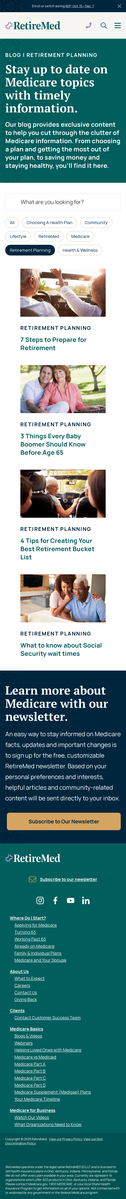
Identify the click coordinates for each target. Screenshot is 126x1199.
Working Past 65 (30, 939)
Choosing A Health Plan (50, 222)
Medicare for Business (32, 1110)
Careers (22, 985)
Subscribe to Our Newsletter (64, 821)
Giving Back (25, 999)
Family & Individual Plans (37, 953)
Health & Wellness (80, 250)
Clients (17, 1010)
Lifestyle (18, 236)
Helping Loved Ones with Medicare (47, 1050)
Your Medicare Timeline (37, 1099)
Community (96, 222)
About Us (19, 971)
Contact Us (25, 992)
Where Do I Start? (28, 918)
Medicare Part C (30, 1078)
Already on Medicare (34, 946)
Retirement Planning (30, 250)
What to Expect (29, 978)
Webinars (23, 1043)
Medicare (80, 236)
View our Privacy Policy (65, 1139)
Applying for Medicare (35, 925)
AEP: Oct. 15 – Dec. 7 (79, 6)
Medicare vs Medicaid (35, 1057)
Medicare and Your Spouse (40, 960)
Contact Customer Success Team (47, 1017)
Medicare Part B (29, 1071)
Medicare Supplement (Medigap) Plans (52, 1092)
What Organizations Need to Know (48, 1124)
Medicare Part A (29, 1064)
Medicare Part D (30, 1085)
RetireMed (49, 236)
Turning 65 (25, 932)
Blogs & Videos (28, 1036)
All (12, 222)
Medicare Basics (26, 1029)
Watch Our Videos (31, 1117)
